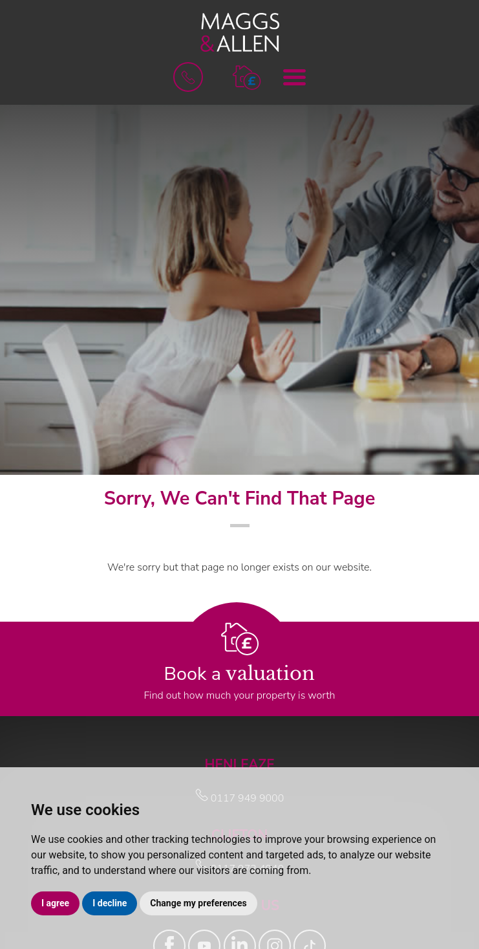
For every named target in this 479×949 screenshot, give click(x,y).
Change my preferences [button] (198, 903)
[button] (246, 77)
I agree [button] (55, 903)
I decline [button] (109, 903)
